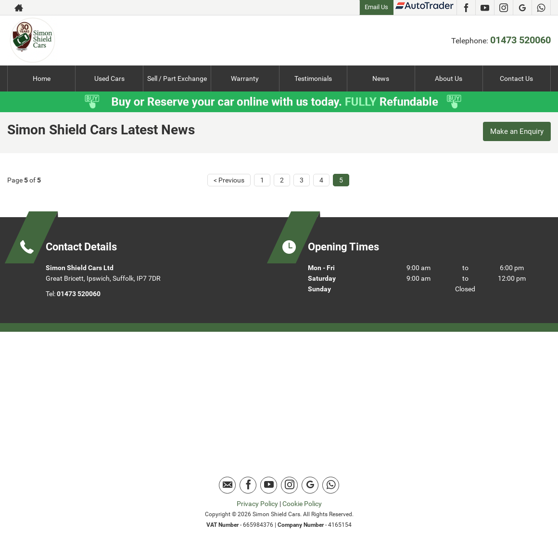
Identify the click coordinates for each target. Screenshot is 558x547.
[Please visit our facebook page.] (466, 7)
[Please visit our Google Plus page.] (522, 7)
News (380, 78)
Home (42, 78)
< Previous (229, 179)
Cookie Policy (302, 503)
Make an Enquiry (514, 132)
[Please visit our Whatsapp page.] (541, 7)
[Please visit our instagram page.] (503, 7)
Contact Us (516, 78)
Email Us (376, 7)
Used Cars (109, 78)
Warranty (245, 78)
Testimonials (313, 78)
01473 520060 (520, 40)
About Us (448, 78)
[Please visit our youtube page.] (484, 7)
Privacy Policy (257, 503)
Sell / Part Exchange (177, 78)
